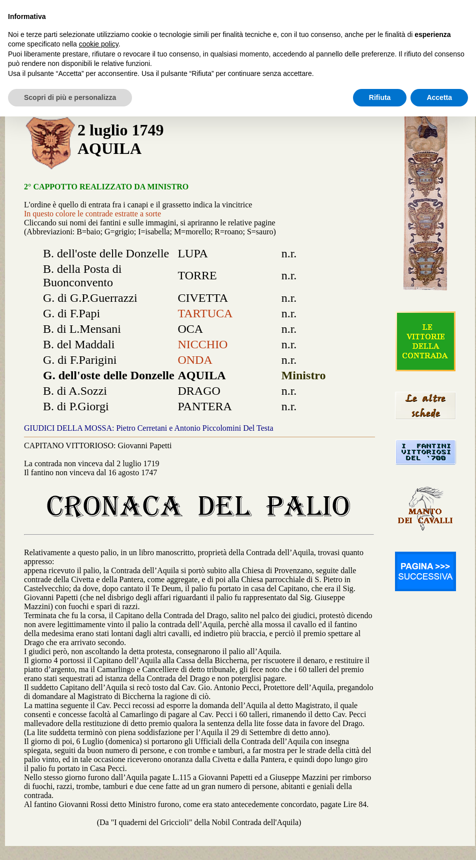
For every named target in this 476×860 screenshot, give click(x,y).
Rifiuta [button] (380, 97)
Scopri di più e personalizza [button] (70, 97)
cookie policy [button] (98, 44)
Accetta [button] (439, 97)
